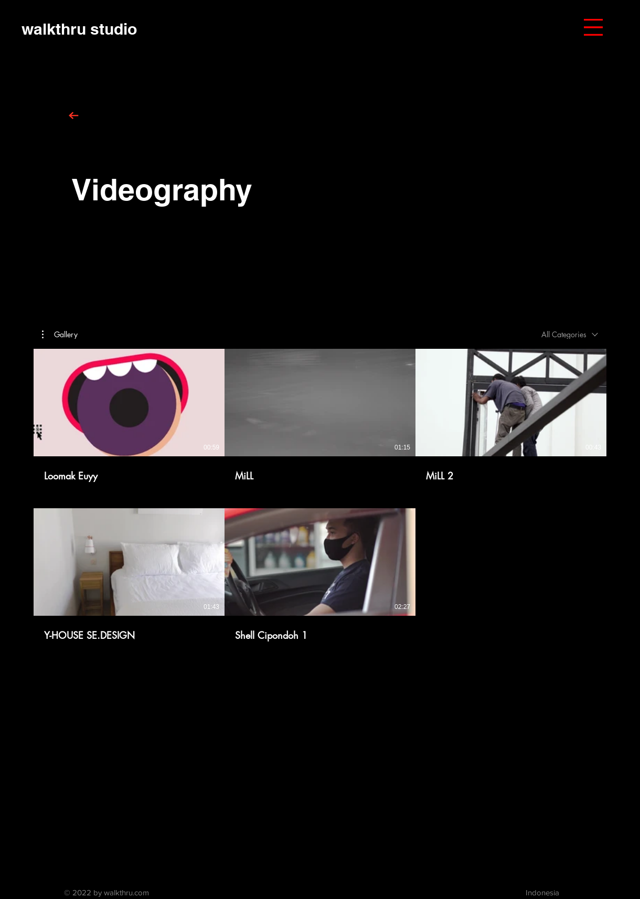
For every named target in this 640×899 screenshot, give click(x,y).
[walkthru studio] (79, 28)
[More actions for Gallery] (60, 334)
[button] (593, 27)
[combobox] (569, 334)
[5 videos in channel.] (320, 495)
